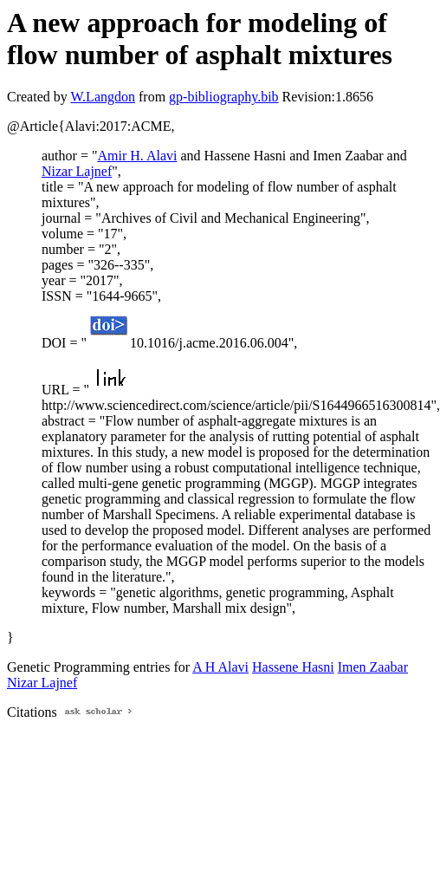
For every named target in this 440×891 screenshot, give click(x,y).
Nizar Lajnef (77, 171)
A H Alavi (220, 667)
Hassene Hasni (293, 667)
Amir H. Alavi (137, 155)
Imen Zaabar (373, 667)
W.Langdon (102, 96)
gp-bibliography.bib (224, 96)
